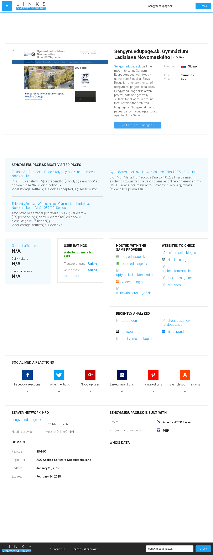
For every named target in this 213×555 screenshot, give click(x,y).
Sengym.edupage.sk (127, 66)
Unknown (94, 263)
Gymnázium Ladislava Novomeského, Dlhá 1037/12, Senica (153, 172)
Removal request (85, 549)
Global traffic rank (25, 246)
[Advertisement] (80, 28)
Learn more (71, 275)
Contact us (58, 549)
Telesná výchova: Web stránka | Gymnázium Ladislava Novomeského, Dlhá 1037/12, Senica (51, 206)
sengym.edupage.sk (26, 420)
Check (203, 5)
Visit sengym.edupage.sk (137, 125)
